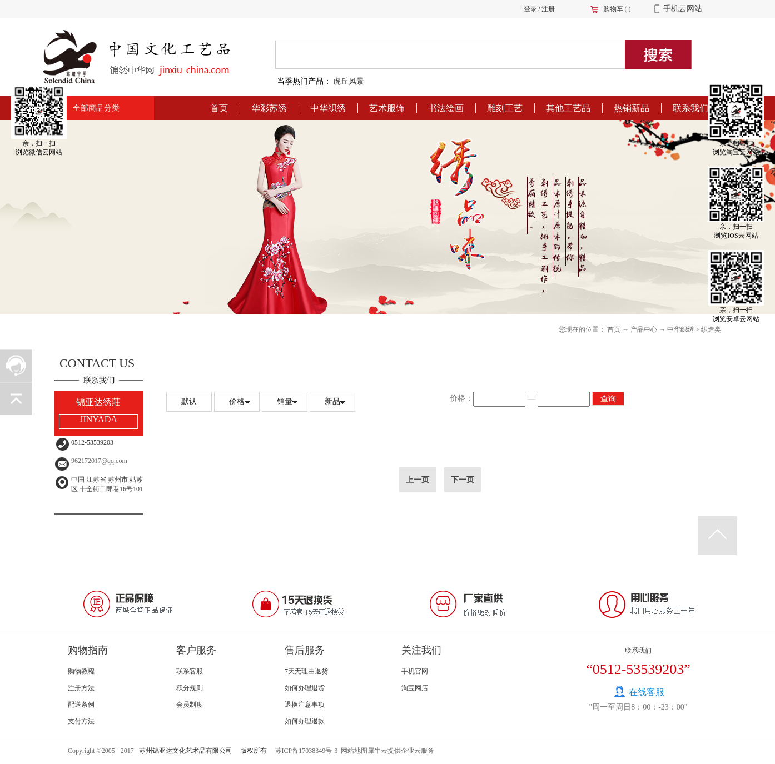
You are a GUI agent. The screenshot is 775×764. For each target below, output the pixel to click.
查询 (608, 399)
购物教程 (81, 671)
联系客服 (189, 671)
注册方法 (81, 688)
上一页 (417, 479)
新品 (332, 401)
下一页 (462, 479)
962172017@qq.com (99, 461)
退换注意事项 (305, 704)
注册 (548, 9)
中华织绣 (680, 329)
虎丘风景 (348, 81)
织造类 (711, 329)
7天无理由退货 (306, 671)
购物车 (613, 9)
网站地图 (352, 751)
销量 (284, 401)
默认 (189, 401)
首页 (219, 108)
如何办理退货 (305, 688)
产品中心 (643, 329)
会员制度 (189, 704)
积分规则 (189, 688)
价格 (237, 401)
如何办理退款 (305, 721)
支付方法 (81, 721)
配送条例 (81, 704)
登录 (530, 9)
